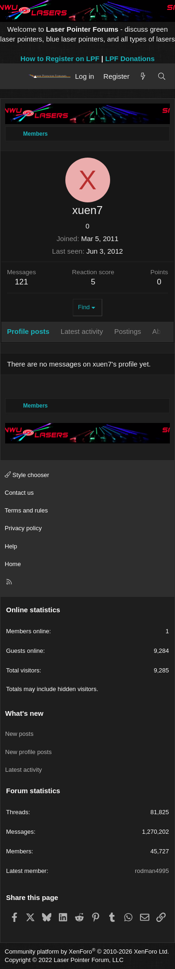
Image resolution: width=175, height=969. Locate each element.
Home (13, 564)
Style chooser (27, 474)
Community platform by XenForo (87, 951)
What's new (24, 713)
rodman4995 (152, 870)
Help (11, 546)
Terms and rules (26, 510)
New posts (19, 733)
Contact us (19, 492)
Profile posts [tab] (28, 331)
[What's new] (143, 76)
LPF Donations (129, 58)
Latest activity (23, 769)
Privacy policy (23, 528)
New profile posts (28, 751)
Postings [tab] (127, 331)
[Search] (162, 76)
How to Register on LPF (60, 58)
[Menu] (15, 76)
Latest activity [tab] (82, 331)
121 (21, 281)
